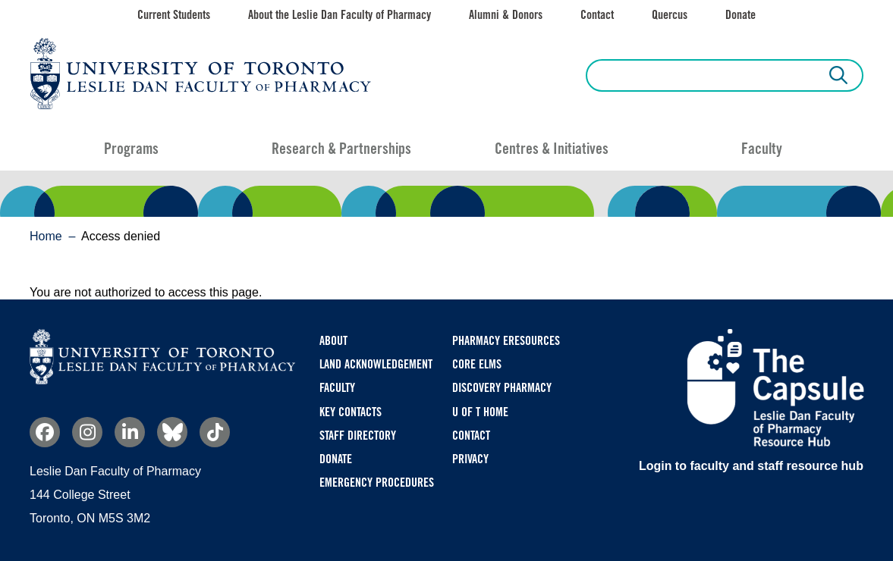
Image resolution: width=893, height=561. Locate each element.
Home (46, 236)
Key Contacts (350, 412)
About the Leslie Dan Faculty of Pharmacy (339, 15)
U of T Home (480, 412)
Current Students (173, 15)
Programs (131, 148)
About (333, 341)
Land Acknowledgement (375, 364)
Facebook (45, 432)
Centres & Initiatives (551, 148)
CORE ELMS (477, 364)
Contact (597, 15)
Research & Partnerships (341, 148)
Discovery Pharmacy (502, 388)
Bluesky (172, 432)
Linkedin (130, 432)
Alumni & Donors (505, 15)
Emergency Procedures (376, 482)
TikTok (215, 432)
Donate (740, 15)
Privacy (470, 459)
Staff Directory (357, 435)
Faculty (761, 148)
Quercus (669, 15)
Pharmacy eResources (506, 341)
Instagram (87, 432)
